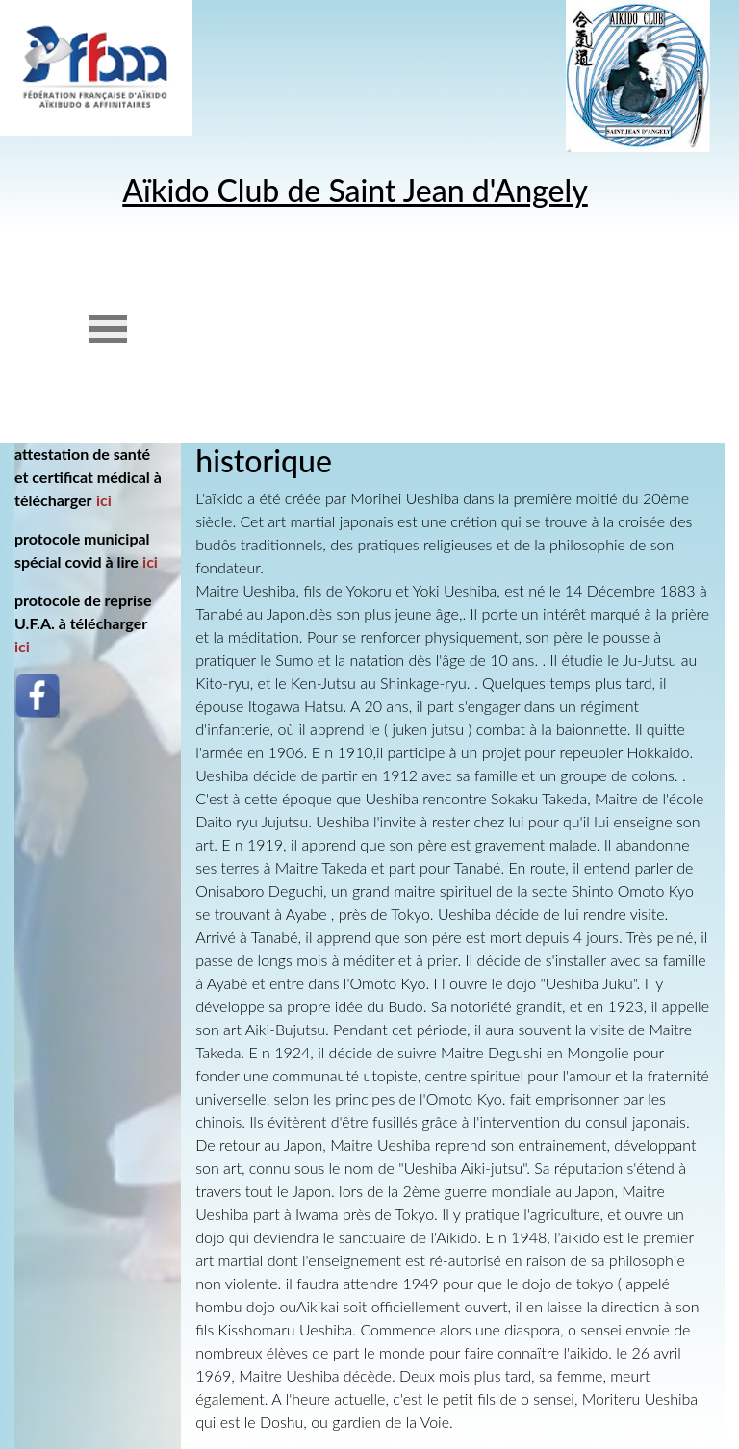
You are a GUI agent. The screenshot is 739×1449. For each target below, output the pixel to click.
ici (104, 500)
